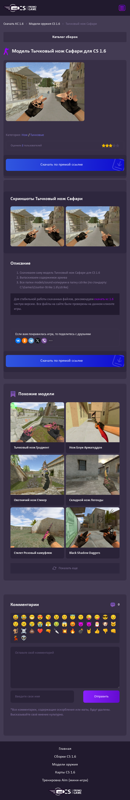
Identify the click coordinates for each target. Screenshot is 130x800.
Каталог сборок (65, 37)
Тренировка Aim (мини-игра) (65, 780)
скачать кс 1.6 (103, 299)
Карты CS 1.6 (65, 772)
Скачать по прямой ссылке (61, 164)
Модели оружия (65, 764)
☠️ (24, 631)
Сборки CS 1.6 (65, 757)
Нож (25, 135)
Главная (65, 749)
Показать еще (65, 568)
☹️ (24, 624)
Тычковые (37, 135)
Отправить (101, 696)
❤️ (40, 631)
